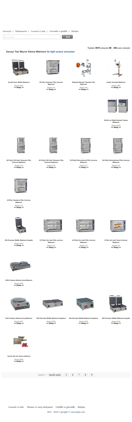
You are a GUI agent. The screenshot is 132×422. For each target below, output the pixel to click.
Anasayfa (7, 31)
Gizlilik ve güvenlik (65, 407)
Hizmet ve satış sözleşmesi (40, 407)
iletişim (81, 407)
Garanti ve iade (38, 31)
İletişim (74, 31)
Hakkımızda (21, 31)
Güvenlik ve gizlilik (58, 31)
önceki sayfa (54, 375)
